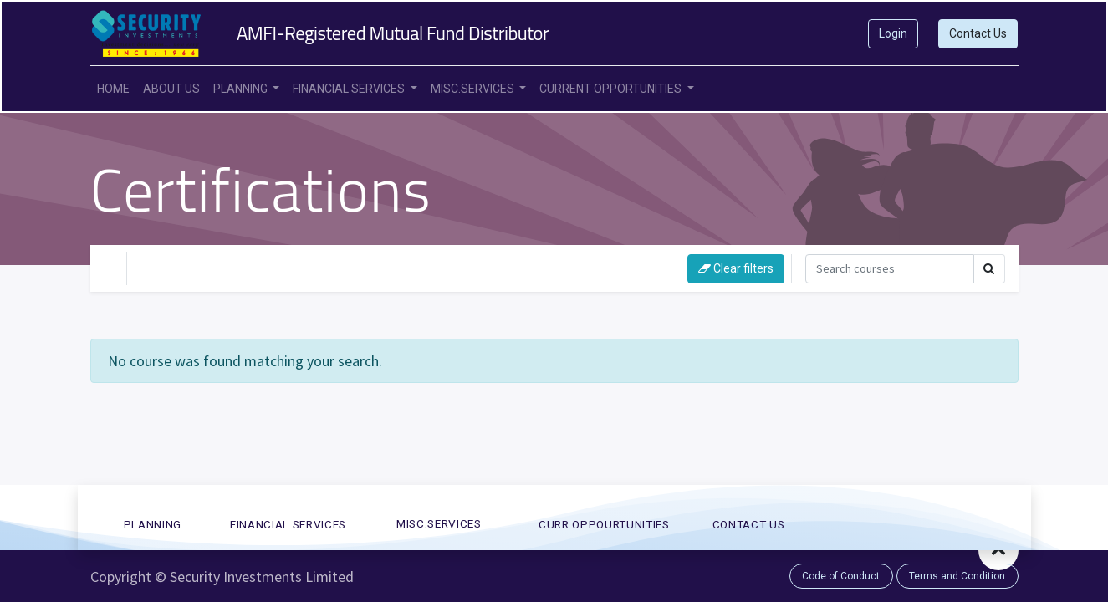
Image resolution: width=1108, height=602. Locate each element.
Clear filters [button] (736, 268)
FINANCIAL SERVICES (288, 524)
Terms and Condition (957, 576)
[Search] (889, 268)
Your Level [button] (177, 268)
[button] (998, 550)
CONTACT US (748, 524)
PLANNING (152, 524)
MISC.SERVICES (439, 523)
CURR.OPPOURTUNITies (604, 524)
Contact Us (978, 33)
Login (893, 33)
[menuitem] (113, 89)
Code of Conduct (841, 576)
